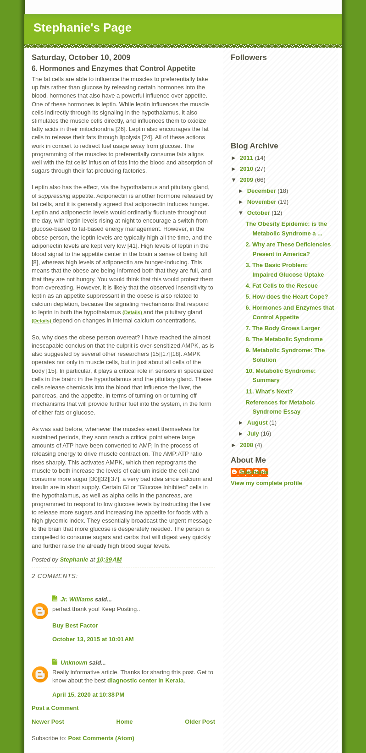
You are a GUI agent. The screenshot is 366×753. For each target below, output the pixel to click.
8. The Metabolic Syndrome (283, 339)
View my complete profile (266, 483)
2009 (247, 179)
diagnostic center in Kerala (145, 680)
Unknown (74, 662)
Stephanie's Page (82, 27)
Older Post (200, 721)
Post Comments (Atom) (101, 738)
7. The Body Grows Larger (282, 328)
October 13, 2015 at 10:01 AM (93, 639)
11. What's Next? (269, 391)
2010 (247, 168)
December (262, 190)
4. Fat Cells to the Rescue (281, 285)
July (254, 433)
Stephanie (254, 472)
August (258, 422)
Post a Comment (55, 707)
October (259, 212)
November (262, 201)
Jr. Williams (77, 599)
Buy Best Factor (75, 625)
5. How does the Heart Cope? (286, 296)
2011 (247, 157)
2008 (247, 445)
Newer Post (48, 721)
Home (124, 721)
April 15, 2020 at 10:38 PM (88, 694)
